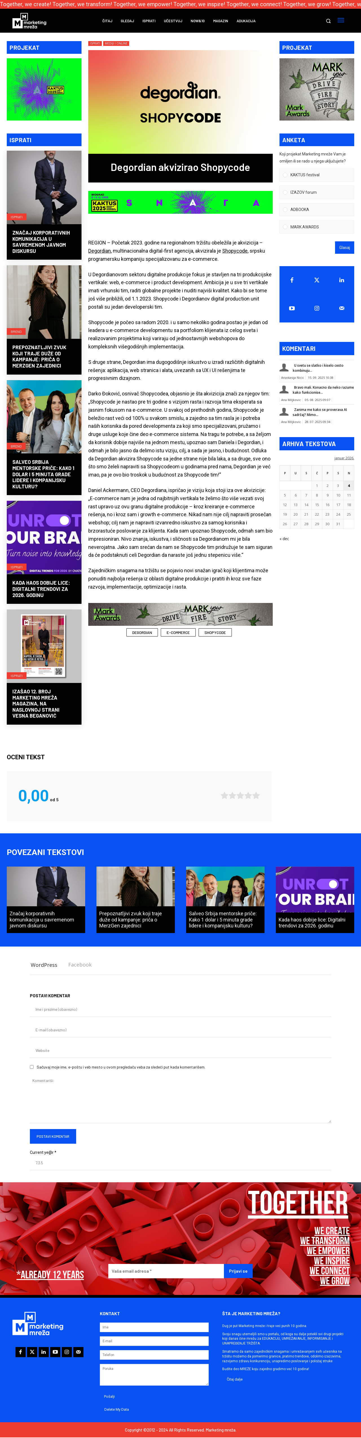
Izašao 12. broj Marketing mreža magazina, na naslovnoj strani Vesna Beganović (36, 704)
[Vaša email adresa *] (166, 1272)
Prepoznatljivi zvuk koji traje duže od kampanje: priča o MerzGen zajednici (39, 357)
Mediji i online (116, 43)
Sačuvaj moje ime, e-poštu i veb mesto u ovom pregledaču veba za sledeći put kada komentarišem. (121, 1067)
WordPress (44, 965)
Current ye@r (43, 1153)
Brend (16, 332)
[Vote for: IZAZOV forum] (317, 193)
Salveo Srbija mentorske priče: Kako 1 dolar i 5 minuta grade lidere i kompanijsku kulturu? (43, 475)
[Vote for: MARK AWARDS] (317, 227)
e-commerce (178, 632)
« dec (284, 539)
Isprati (17, 217)
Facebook (80, 965)
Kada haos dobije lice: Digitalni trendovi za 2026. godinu (41, 589)
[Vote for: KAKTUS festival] (317, 175)
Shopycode (235, 251)
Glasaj (344, 248)
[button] (328, 21)
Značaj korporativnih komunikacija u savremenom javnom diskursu (41, 242)
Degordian (99, 251)
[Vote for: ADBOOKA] (317, 210)
